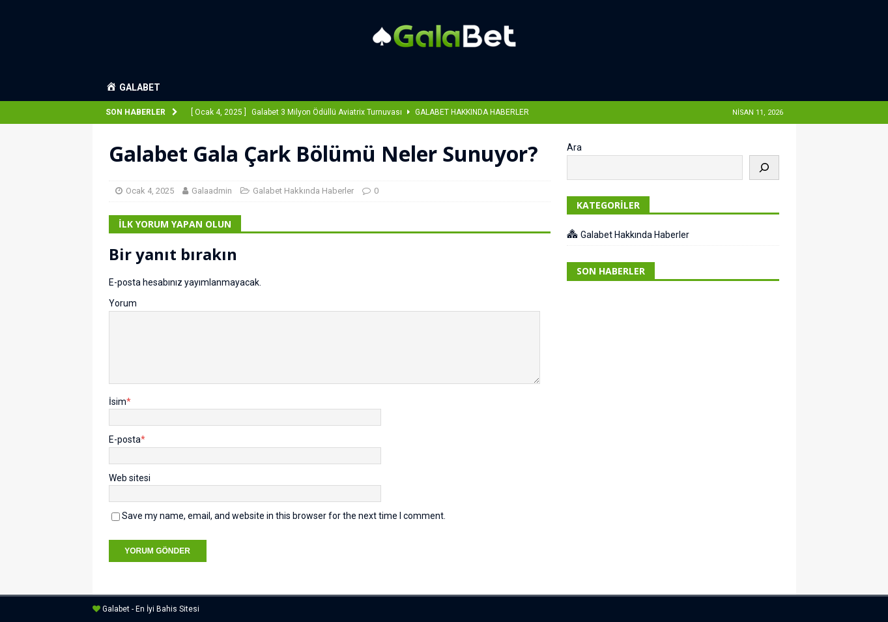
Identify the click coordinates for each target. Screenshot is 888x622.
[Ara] (764, 167)
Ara (574, 147)
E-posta (125, 439)
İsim (117, 401)
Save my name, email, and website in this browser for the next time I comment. (284, 516)
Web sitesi (129, 478)
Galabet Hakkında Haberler (303, 191)
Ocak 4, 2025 (150, 191)
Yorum (123, 303)
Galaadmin (212, 191)
